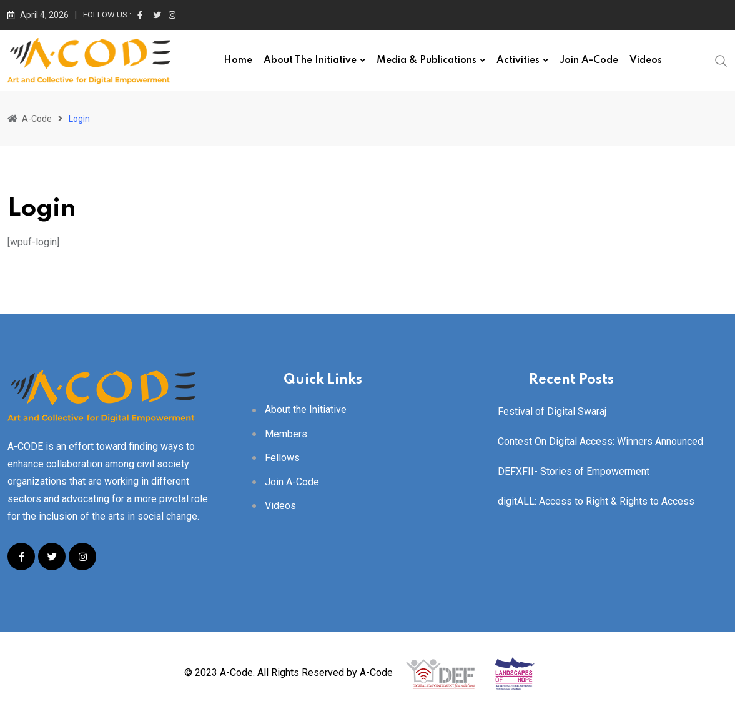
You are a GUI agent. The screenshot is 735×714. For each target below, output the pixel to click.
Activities (518, 61)
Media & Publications (426, 61)
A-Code (376, 672)
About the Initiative (310, 61)
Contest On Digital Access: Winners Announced (600, 441)
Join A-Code (589, 61)
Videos (645, 61)
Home (238, 61)
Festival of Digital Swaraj (552, 411)
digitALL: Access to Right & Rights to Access (596, 501)
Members (286, 434)
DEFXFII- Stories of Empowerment (573, 471)
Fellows (282, 458)
